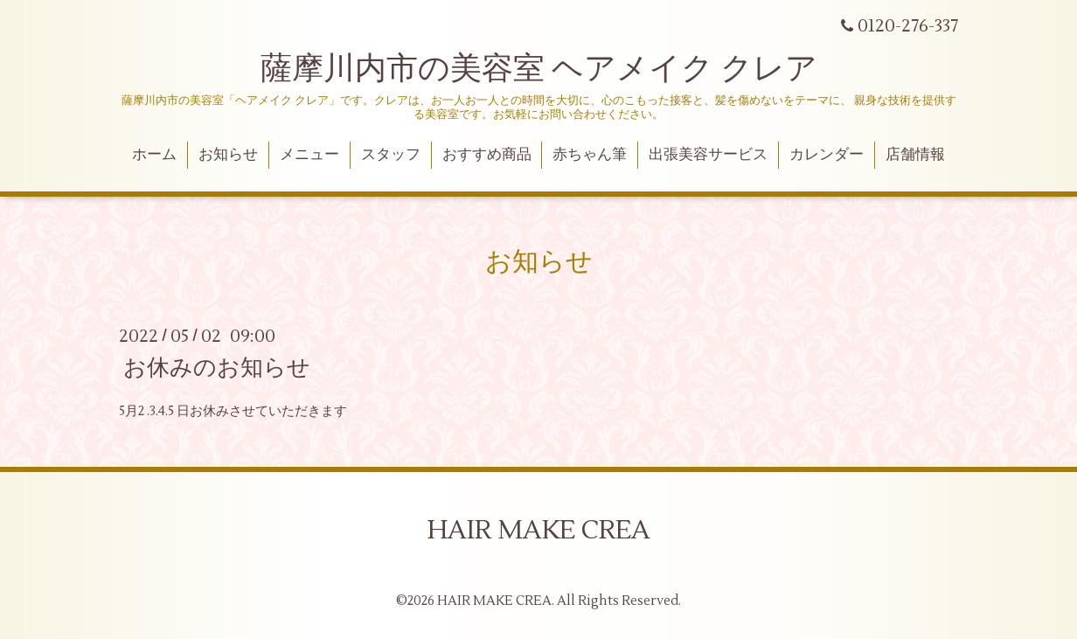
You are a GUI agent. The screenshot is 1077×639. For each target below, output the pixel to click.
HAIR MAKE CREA (538, 530)
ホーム (154, 154)
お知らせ (228, 154)
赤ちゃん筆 (589, 154)
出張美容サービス (708, 154)
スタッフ (390, 154)
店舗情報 (915, 154)
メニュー (309, 154)
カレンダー (826, 154)
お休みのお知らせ (216, 367)
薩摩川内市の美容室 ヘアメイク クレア (539, 69)
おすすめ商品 (487, 154)
